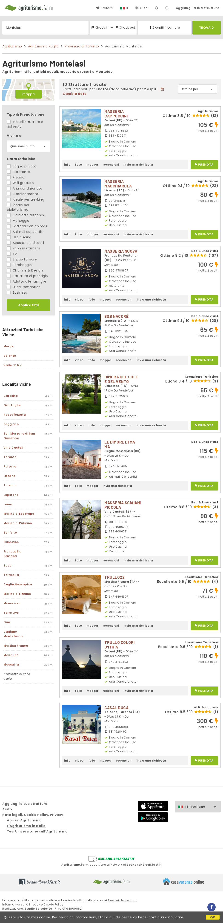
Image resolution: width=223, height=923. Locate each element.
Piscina (15, 177)
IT (127, 8)
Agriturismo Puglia (43, 46)
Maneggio (18, 220)
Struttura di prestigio (27, 276)
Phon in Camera (23, 248)
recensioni (111, 164)
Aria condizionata (24, 188)
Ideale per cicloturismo (18, 207)
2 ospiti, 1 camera (164, 27)
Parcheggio (19, 265)
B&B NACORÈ (116, 316)
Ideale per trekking (25, 199)
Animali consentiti (25, 231)
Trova (206, 27)
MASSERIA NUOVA (120, 251)
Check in (100, 27)
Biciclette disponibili (26, 215)
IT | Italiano (202, 806)
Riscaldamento (22, 194)
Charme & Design (25, 270)
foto (78, 164)
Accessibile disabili (25, 242)
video (79, 299)
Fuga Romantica (24, 287)
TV (12, 253)
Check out (125, 27)
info (67, 164)
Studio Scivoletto (38, 909)
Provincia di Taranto (82, 46)
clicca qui (106, 917)
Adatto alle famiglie (26, 281)
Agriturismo (12, 46)
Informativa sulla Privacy (21, 904)
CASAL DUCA (116, 707)
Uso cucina (19, 237)
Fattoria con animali (27, 226)
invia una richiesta (138, 164)
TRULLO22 (114, 577)
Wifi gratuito (20, 183)
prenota (204, 165)
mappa (28, 94)
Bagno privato (21, 166)
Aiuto (141, 8)
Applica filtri (28, 305)
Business (17, 292)
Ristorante (18, 171)
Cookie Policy (53, 904)
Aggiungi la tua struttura (198, 8)
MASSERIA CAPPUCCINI (116, 113)
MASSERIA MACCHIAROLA (118, 183)
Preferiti (104, 8)
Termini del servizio (122, 900)
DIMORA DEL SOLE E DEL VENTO (121, 379)
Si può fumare (22, 259)
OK (212, 917)
